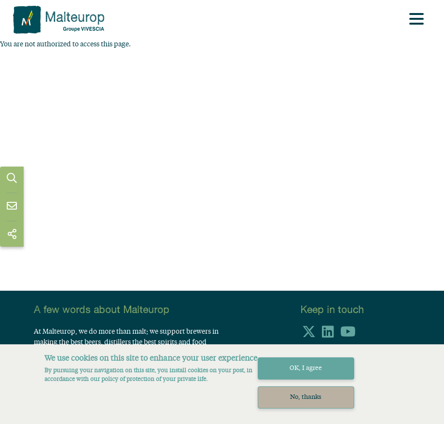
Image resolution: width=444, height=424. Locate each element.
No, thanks (305, 403)
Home (37, 51)
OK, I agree (306, 374)
